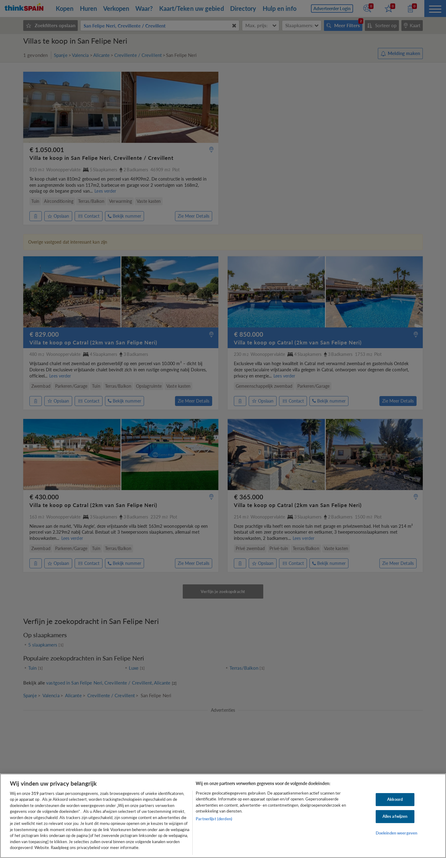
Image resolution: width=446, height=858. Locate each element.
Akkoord (395, 799)
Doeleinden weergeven (397, 832)
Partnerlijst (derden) (214, 818)
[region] (223, 816)
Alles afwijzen (395, 816)
